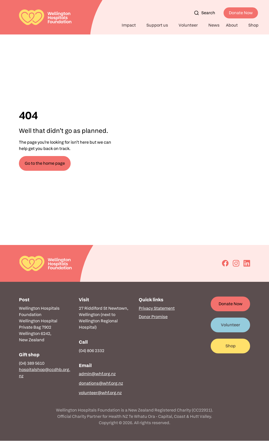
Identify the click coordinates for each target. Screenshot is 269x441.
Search (204, 13)
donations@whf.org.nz (101, 383)
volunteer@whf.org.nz (100, 392)
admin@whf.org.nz (97, 373)
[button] (131, 25)
